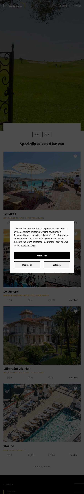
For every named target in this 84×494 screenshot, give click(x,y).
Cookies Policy (28, 245)
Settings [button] (57, 265)
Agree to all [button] (42, 256)
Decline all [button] (27, 265)
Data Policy (54, 242)
